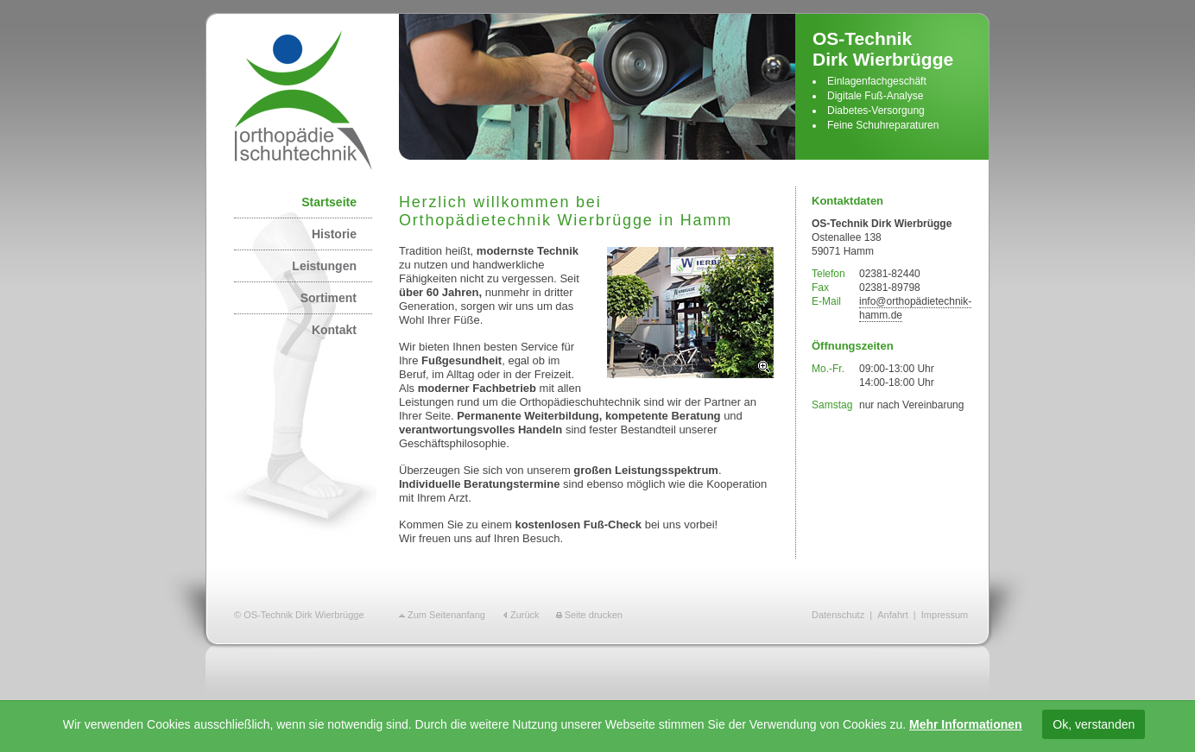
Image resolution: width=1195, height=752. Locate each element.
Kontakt (334, 330)
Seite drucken (594, 615)
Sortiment (328, 298)
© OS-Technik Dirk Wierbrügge (299, 615)
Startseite (329, 202)
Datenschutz (838, 615)
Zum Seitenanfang (446, 615)
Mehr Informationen (965, 724)
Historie (334, 234)
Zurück (525, 615)
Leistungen (324, 266)
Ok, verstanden (1094, 724)
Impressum (944, 615)
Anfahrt (892, 615)
